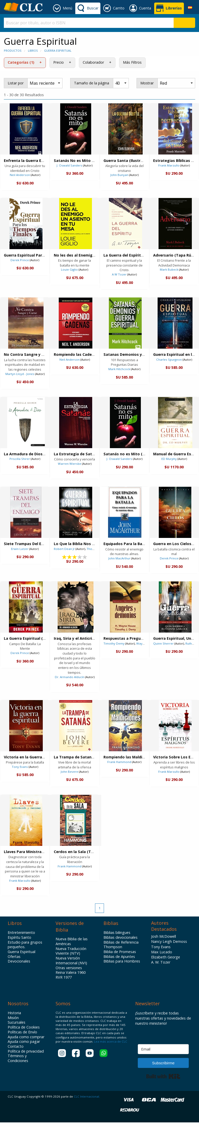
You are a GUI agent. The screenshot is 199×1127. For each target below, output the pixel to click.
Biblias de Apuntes (119, 956)
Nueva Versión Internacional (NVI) (71, 960)
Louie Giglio (69, 269)
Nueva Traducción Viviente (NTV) (71, 951)
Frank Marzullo (169, 165)
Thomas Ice (95, 549)
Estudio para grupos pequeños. (25, 944)
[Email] (163, 1049)
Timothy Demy (113, 643)
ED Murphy (169, 459)
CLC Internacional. (87, 1096)
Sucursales (16, 1022)
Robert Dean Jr (64, 549)
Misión (13, 1017)
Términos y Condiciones (18, 1058)
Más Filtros (132, 62)
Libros (33, 50)
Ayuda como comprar (26, 1037)
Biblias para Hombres (121, 961)
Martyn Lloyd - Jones (19, 374)
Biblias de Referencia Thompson (121, 944)
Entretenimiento (21, 932)
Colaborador (93, 62)
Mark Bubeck (169, 269)
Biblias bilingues (116, 932)
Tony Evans (20, 767)
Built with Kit (163, 1076)
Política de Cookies (24, 1027)
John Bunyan (119, 175)
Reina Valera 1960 (71, 972)
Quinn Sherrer (163, 643)
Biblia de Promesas (119, 951)
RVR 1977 (64, 977)
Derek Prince (20, 260)
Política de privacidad (26, 1051)
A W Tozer (119, 274)
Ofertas (14, 956)
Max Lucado (161, 951)
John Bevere (69, 772)
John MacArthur (119, 558)
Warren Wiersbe (69, 464)
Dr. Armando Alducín (69, 677)
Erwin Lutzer (19, 549)
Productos (12, 50)
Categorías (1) (21, 62)
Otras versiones (69, 968)
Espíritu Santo (19, 937)
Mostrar (147, 83)
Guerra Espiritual (57, 50)
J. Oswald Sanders (69, 165)
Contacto (16, 1046)
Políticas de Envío (22, 1032)
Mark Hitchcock (119, 369)
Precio (58, 62)
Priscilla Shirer (19, 459)
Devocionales (19, 961)
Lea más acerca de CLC (110, 1041)
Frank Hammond (119, 762)
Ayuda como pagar (24, 1041)
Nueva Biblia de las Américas (72, 941)
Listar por (16, 83)
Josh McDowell (163, 936)
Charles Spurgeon (169, 359)
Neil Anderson (20, 175)
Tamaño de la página (91, 83)
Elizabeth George (165, 957)
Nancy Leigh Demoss (169, 941)
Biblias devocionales (120, 937)
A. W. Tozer (160, 962)
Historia (14, 1013)
